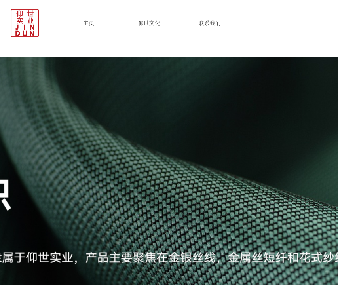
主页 (88, 23)
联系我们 (210, 23)
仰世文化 (149, 23)
